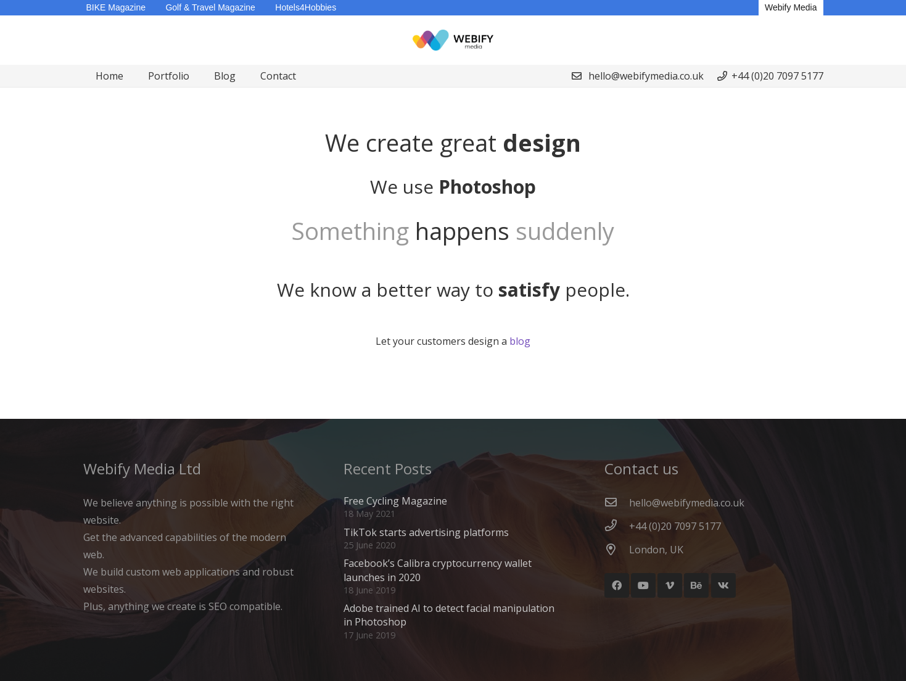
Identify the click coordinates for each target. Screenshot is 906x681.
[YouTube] (643, 585)
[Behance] (696, 585)
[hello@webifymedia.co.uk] (616, 502)
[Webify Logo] (453, 40)
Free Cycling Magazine (395, 501)
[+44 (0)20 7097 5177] (616, 526)
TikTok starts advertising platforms (426, 532)
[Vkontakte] (723, 585)
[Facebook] (616, 585)
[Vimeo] (669, 585)
